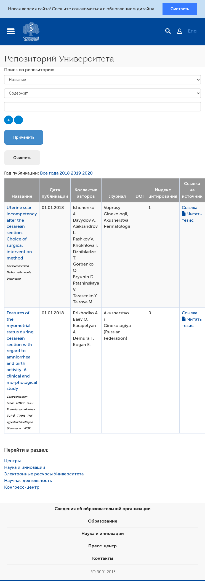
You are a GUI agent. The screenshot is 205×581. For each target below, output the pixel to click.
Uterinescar (14, 279)
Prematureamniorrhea (21, 409)
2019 (76, 174)
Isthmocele (24, 272)
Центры (12, 461)
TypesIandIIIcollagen (20, 422)
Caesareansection (18, 266)
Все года (49, 174)
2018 (65, 174)
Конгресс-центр (21, 488)
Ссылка (189, 208)
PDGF (30, 403)
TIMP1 (21, 416)
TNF (29, 416)
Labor (10, 403)
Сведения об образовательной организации (103, 509)
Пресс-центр (102, 546)
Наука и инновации (24, 468)
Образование (102, 522)
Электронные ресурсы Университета (44, 474)
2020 (87, 174)
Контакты (102, 559)
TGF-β (11, 416)
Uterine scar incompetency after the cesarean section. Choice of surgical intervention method (22, 233)
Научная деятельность (28, 481)
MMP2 (20, 403)
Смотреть (180, 9)
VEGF (26, 428)
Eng (192, 31)
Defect (11, 272)
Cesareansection (17, 397)
